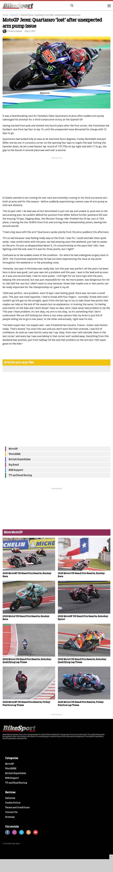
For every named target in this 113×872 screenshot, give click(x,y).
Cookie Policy (12, 803)
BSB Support (16, 470)
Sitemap (10, 817)
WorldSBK (15, 454)
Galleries (10, 798)
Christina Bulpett (14, 31)
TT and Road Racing (20, 475)
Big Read (14, 465)
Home (5, 15)
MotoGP (14, 15)
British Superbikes (19, 459)
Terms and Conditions (17, 807)
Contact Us (11, 812)
